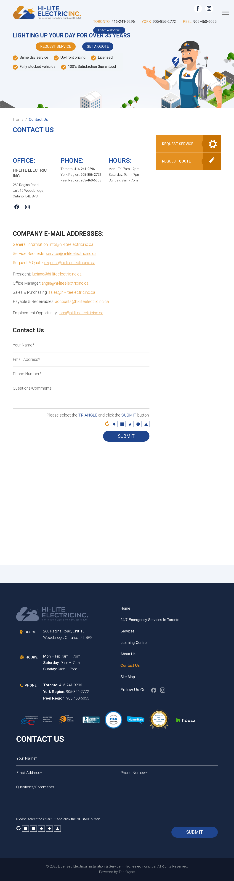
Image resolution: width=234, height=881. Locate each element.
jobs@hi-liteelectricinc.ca (80, 312)
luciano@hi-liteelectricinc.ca (57, 274)
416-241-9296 (123, 21)
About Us (128, 654)
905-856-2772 (164, 21)
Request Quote (176, 161)
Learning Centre (133, 643)
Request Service (55, 46)
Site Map (127, 677)
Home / (20, 119)
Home (125, 608)
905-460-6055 (205, 21)
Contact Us (130, 665)
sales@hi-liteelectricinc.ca (71, 292)
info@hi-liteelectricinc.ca (71, 244)
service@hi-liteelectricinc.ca (71, 253)
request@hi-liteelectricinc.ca (69, 262)
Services (127, 631)
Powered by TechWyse (117, 872)
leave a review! (109, 30)
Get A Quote (98, 46)
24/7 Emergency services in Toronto (149, 620)
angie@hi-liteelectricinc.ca (65, 283)
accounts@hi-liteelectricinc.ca (82, 301)
